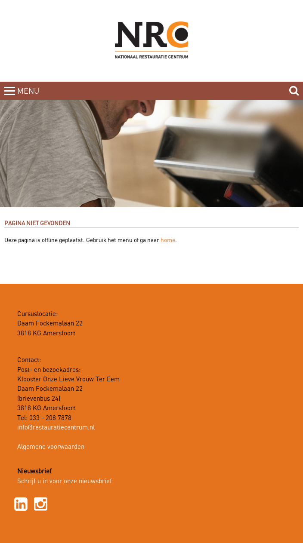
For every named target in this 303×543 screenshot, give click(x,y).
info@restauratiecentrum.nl (56, 428)
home (168, 240)
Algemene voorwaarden (50, 447)
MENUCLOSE (29, 96)
